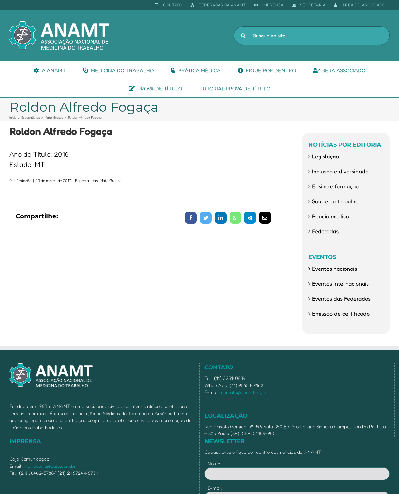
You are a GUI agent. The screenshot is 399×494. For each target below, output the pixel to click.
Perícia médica (330, 216)
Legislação (325, 156)
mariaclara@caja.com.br (50, 466)
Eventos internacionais (340, 283)
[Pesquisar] (243, 35)
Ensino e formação (335, 186)
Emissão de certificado (341, 313)
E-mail (216, 488)
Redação (23, 180)
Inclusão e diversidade (340, 171)
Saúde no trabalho (335, 201)
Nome (214, 464)
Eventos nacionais (334, 268)
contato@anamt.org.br (244, 392)
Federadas (325, 231)
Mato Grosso (111, 180)
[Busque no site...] (312, 35)
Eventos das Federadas (341, 298)
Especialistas (86, 180)
